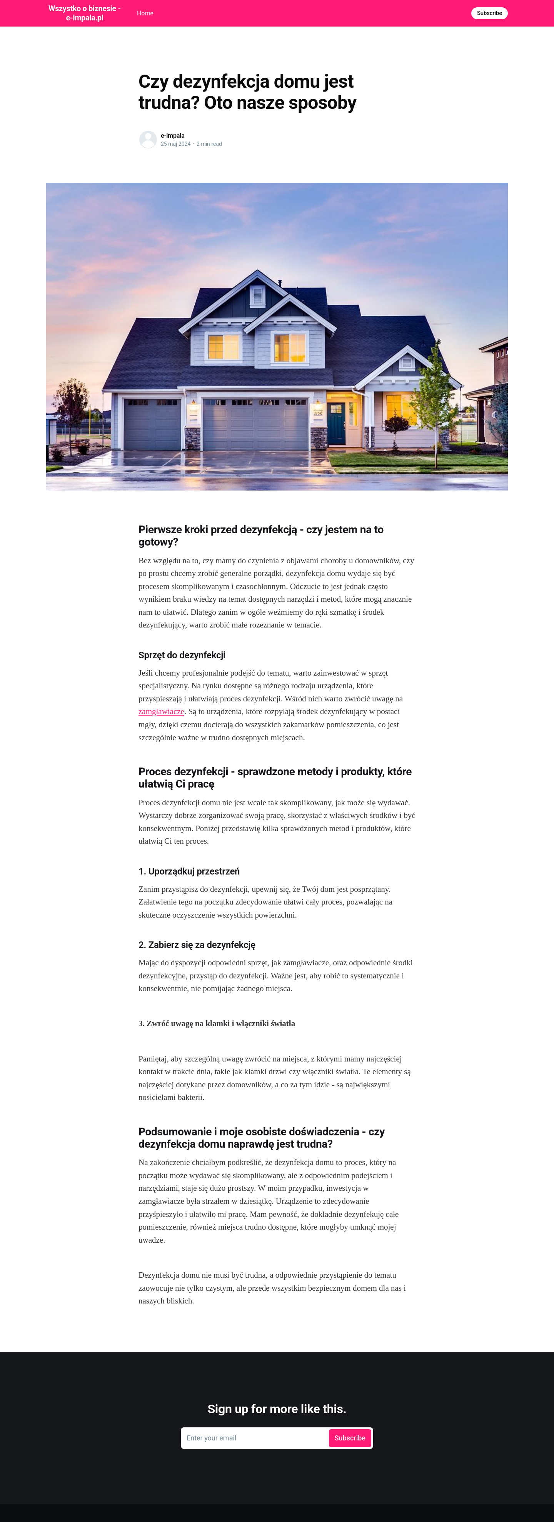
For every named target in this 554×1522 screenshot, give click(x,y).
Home (145, 13)
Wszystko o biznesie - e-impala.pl (84, 13)
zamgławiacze (161, 711)
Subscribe (489, 13)
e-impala (173, 135)
